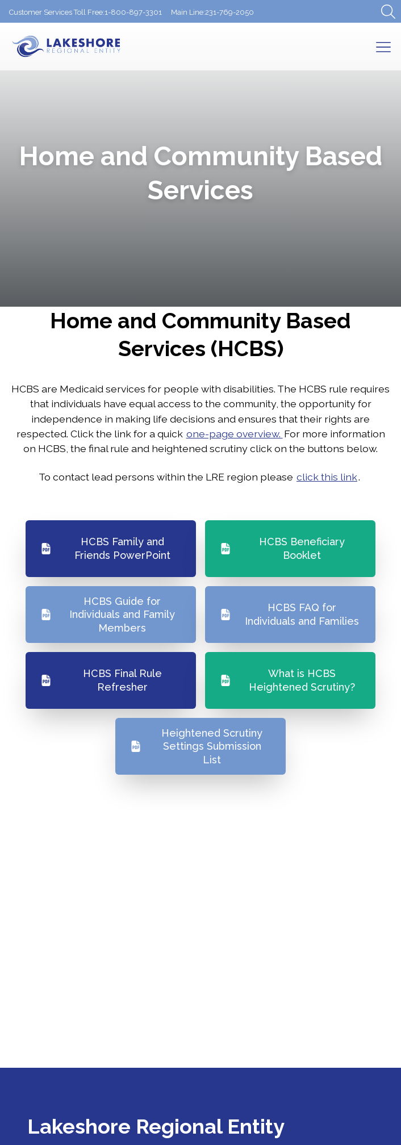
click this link (326, 477)
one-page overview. (234, 434)
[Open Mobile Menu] (383, 46)
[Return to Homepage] (85, 46)
